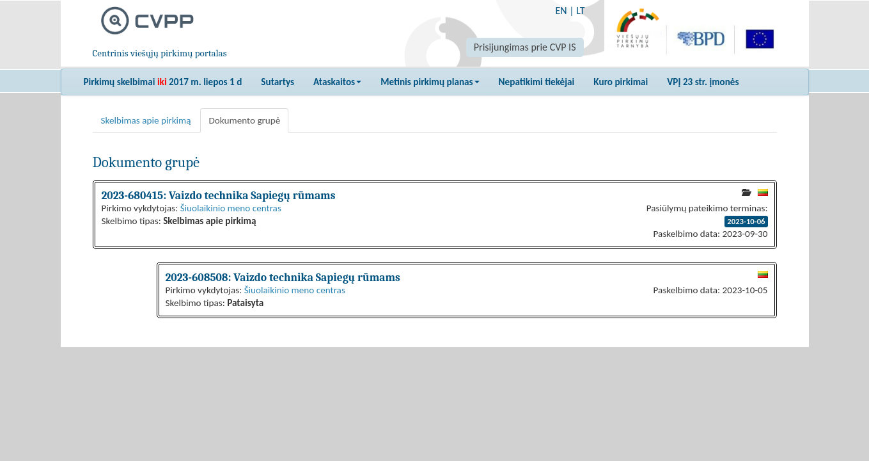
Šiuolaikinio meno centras (230, 208)
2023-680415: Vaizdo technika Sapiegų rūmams (219, 195)
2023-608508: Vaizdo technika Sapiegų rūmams (283, 277)
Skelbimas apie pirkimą (146, 120)
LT (580, 10)
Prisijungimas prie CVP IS (525, 47)
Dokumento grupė (244, 120)
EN (561, 10)
